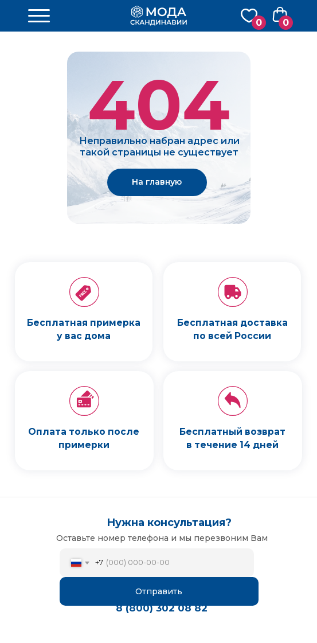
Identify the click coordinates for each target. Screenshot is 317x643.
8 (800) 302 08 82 (162, 608)
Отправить (158, 591)
